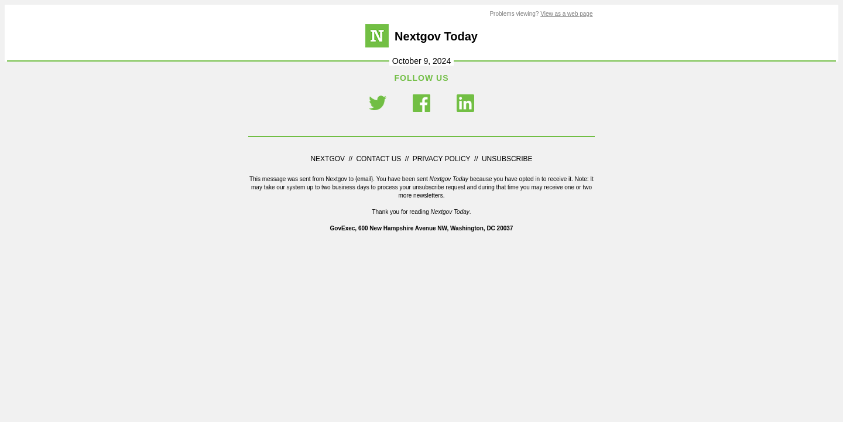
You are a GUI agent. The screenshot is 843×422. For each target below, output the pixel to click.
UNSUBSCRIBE (507, 159)
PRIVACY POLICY (442, 159)
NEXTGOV (328, 159)
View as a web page (566, 14)
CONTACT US (378, 159)
